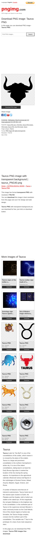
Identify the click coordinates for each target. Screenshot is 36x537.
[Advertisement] (18, 56)
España (15, 2)
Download (9, 287)
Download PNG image (11, 107)
